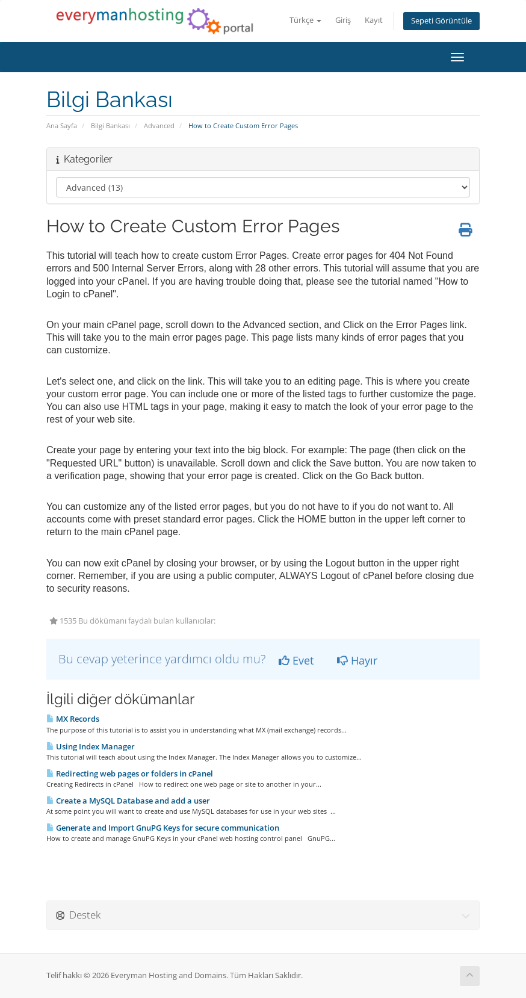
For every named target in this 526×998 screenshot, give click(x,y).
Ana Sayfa (61, 125)
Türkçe (305, 20)
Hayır (357, 660)
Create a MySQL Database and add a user (128, 800)
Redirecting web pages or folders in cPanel (129, 773)
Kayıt (374, 20)
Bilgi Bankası (110, 125)
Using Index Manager (90, 746)
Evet (296, 660)
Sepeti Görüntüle (441, 21)
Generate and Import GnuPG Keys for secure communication (162, 827)
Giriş (343, 20)
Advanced (159, 125)
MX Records (72, 718)
